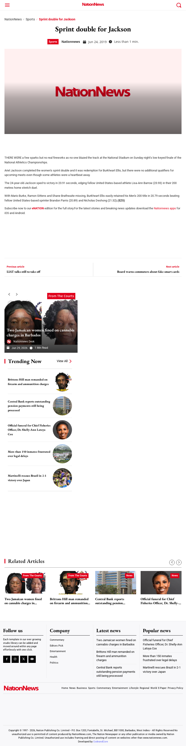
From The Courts (61, 295)
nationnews (70, 41)
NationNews (13, 19)
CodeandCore (100, 740)
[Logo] (93, 4)
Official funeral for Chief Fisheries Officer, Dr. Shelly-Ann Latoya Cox (29, 430)
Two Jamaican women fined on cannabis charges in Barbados (40, 333)
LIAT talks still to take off (23, 272)
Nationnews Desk (23, 341)
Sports (30, 19)
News (129, 575)
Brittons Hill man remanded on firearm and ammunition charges (27, 382)
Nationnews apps (165, 208)
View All (62, 361)
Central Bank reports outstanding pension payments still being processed (28, 406)
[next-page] (16, 294)
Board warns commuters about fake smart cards (148, 272)
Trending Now (25, 361)
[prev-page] (9, 294)
